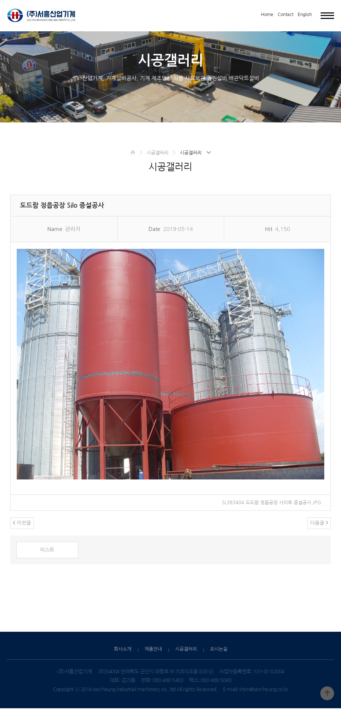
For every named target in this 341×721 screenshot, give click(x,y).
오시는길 (218, 661)
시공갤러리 (156, 163)
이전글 (22, 534)
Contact (285, 14)
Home (267, 14)
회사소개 (122, 661)
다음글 (318, 534)
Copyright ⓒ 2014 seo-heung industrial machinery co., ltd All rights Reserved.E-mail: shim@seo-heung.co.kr (170, 702)
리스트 (47, 562)
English (305, 14)
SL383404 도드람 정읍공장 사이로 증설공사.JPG (268, 513)
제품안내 (153, 661)
